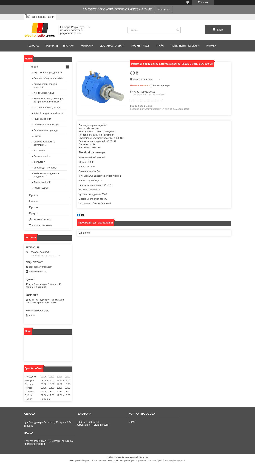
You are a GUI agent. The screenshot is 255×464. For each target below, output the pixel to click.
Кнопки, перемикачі (44, 92)
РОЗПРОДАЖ (41, 188)
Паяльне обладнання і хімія (48, 78)
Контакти (164, 9)
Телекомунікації (42, 182)
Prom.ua (144, 457)
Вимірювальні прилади (46, 130)
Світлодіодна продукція (46, 124)
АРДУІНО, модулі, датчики (48, 72)
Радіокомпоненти (43, 119)
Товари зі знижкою (40, 225)
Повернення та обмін (185, 45)
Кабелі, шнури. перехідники (48, 113)
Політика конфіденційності (172, 460)
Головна (33, 45)
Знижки (211, 45)
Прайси (33, 195)
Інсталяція (39, 150)
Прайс (160, 45)
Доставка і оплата (112, 45)
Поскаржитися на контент (144, 460)
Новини (33, 201)
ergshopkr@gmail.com (40, 266)
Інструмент (39, 162)
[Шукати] (177, 30)
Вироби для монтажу (45, 167)
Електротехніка (42, 156)
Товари (50, 45)
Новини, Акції (140, 45)
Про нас (68, 45)
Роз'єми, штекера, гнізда (47, 107)
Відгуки (33, 213)
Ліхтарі (37, 136)
